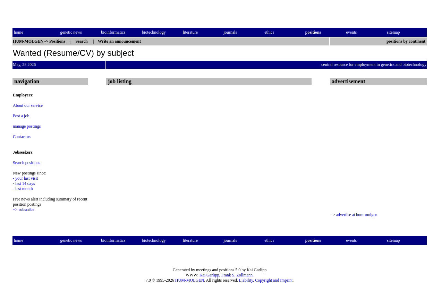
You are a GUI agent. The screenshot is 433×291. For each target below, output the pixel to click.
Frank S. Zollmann (237, 275)
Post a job (21, 115)
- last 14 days (24, 183)
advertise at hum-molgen (356, 214)
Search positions (26, 162)
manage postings (27, 126)
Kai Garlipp (209, 275)
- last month (23, 188)
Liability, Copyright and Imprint (266, 280)
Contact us (22, 136)
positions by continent (406, 41)
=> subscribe (23, 209)
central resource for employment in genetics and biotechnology (373, 64)
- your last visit (25, 178)
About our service (28, 105)
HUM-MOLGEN (189, 280)
